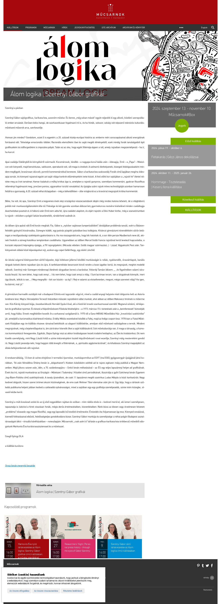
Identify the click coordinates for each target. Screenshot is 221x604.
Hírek (64, 27)
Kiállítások (12, 27)
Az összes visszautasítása (46, 591)
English (204, 27)
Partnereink (207, 590)
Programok (31, 27)
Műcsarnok (49, 27)
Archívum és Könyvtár (134, 27)
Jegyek (182, 125)
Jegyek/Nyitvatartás (84, 27)
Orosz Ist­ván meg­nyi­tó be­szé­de (20, 465)
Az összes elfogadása (19, 591)
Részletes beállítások (72, 591)
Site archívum (109, 27)
